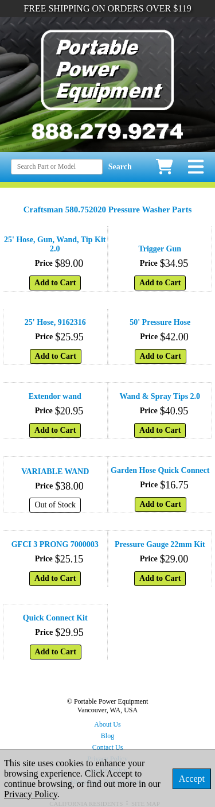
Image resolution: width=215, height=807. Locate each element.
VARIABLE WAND (55, 471)
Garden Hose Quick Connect (160, 470)
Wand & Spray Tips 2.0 (159, 396)
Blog (107, 736)
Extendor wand (55, 396)
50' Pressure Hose (160, 322)
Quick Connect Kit (55, 618)
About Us (107, 724)
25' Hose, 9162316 (55, 322)
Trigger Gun (159, 249)
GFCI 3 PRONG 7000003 (55, 544)
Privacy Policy (30, 794)
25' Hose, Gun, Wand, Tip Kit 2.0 (54, 244)
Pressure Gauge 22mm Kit (160, 544)
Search (120, 166)
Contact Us (107, 747)
